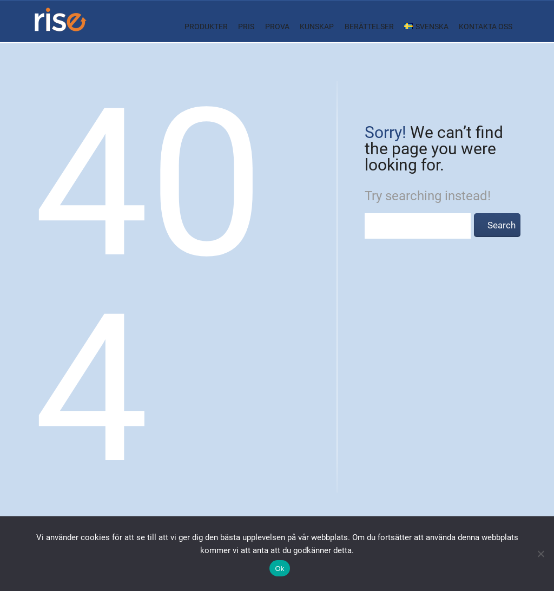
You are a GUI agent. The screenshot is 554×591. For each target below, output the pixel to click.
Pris (246, 26)
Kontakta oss (485, 26)
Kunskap (317, 26)
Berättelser (369, 26)
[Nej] (540, 553)
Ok (279, 568)
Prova (277, 26)
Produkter (206, 26)
